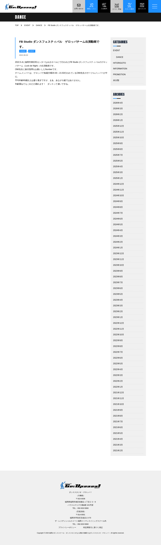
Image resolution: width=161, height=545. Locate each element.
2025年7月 (118, 155)
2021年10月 (118, 404)
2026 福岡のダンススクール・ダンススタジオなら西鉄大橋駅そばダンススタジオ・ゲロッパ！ (77, 533)
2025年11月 (118, 132)
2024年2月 (118, 242)
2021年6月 (118, 427)
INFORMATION (120, 69)
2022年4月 (118, 369)
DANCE (23, 51)
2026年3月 (118, 108)
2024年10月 (118, 195)
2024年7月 (118, 213)
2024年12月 (118, 184)
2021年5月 (118, 433)
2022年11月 (118, 329)
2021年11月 (118, 398)
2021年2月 (118, 450)
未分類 (116, 80)
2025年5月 (118, 161)
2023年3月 (118, 306)
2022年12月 (118, 323)
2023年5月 (118, 294)
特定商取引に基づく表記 (93, 527)
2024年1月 (118, 248)
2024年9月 (118, 201)
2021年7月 (118, 421)
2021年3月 (118, 445)
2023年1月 (118, 317)
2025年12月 (118, 126)
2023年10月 (118, 265)
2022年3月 (118, 375)
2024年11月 (118, 190)
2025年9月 (118, 143)
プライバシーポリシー (67, 527)
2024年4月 (118, 230)
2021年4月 (118, 439)
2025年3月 (118, 172)
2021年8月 (118, 416)
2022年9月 (118, 340)
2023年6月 (118, 288)
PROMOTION (119, 74)
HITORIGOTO (119, 63)
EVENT (31, 51)
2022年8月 (118, 346)
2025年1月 (118, 178)
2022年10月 (118, 335)
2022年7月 (118, 352)
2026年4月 (118, 103)
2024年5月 (118, 224)
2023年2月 (118, 311)
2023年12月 (118, 253)
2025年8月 (118, 149)
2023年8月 (118, 277)
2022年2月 (118, 381)
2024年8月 (118, 207)
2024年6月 (118, 219)
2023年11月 (118, 259)
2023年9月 (118, 271)
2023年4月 (118, 300)
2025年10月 (118, 137)
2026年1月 (118, 120)
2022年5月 (118, 363)
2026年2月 (118, 114)
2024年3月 (118, 236)
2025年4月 (118, 166)
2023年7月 (118, 282)
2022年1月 (118, 387)
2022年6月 (118, 358)
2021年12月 (118, 392)
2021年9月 (118, 410)
